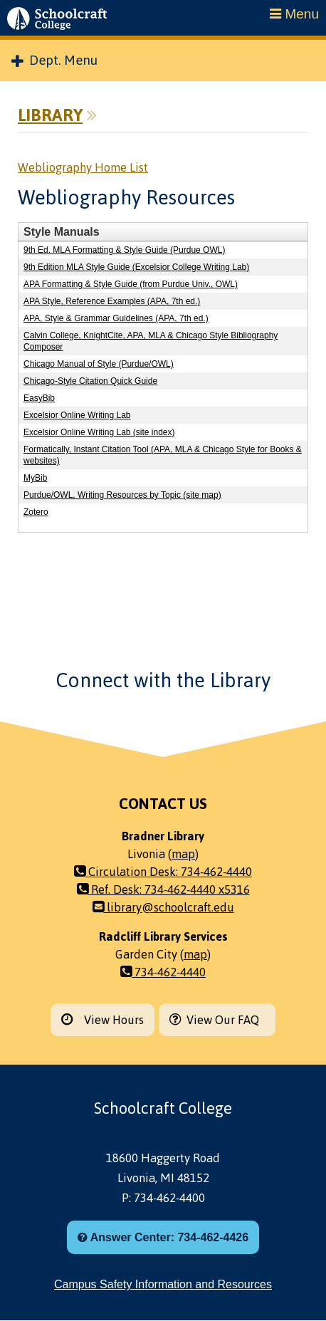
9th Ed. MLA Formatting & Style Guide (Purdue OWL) (124, 250)
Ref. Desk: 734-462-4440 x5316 (163, 889)
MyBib (35, 478)
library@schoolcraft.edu (163, 907)
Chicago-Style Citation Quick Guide (90, 381)
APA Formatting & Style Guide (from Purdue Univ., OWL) (130, 284)
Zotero (35, 512)
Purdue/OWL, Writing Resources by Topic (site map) (122, 495)
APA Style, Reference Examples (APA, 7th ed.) (111, 301)
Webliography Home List (83, 167)
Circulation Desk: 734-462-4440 (163, 871)
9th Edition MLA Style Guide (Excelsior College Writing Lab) (136, 267)
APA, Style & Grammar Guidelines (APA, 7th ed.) (116, 318)
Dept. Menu (54, 60)
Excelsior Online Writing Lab (77, 415)
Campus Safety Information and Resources (163, 1284)
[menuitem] (163, 60)
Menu (294, 13)
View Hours (102, 1019)
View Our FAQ (217, 1019)
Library (50, 115)
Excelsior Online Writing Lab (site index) (99, 432)
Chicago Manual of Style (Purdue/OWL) (98, 364)
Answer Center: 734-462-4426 (163, 1237)
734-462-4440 (163, 972)
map (183, 853)
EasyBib (39, 398)
